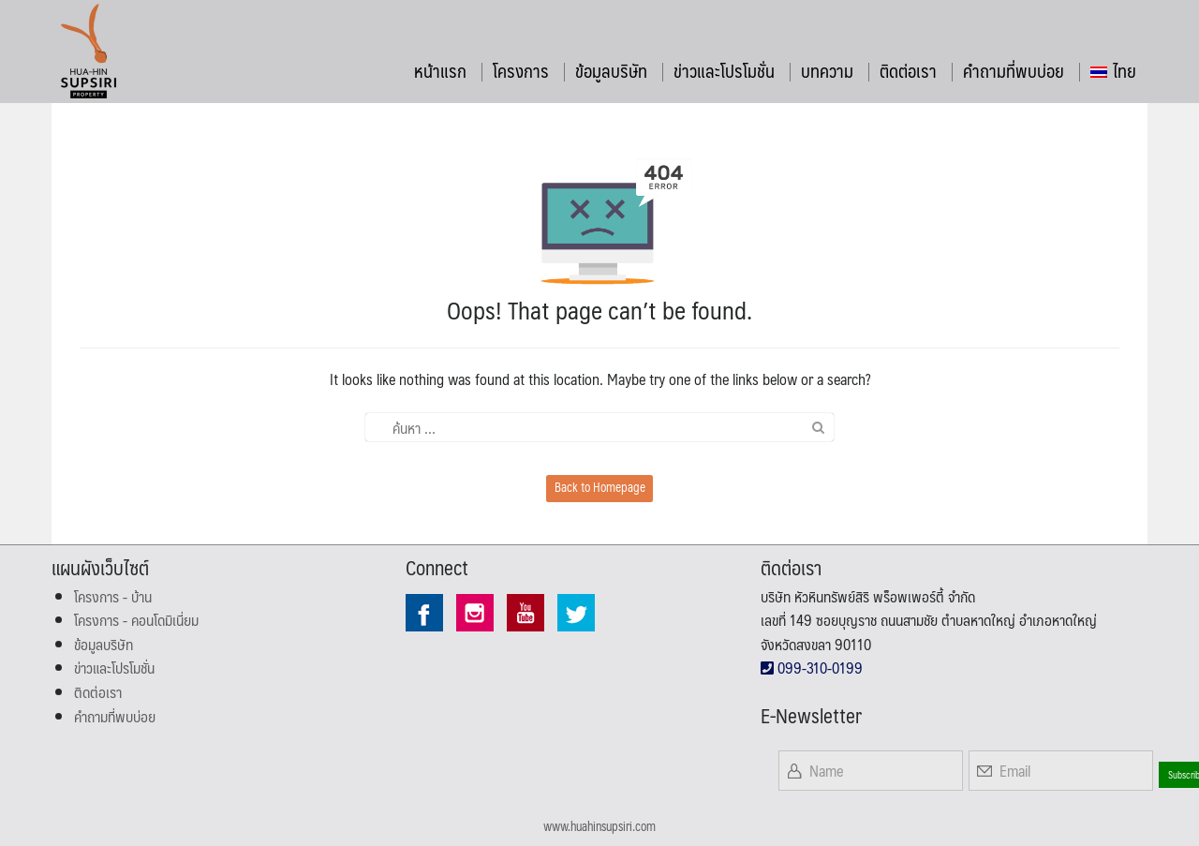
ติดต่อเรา (908, 70)
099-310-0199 (812, 667)
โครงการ (521, 70)
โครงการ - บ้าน (113, 596)
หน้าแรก (440, 70)
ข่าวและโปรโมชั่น (724, 70)
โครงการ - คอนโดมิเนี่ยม (136, 619)
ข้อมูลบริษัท (611, 70)
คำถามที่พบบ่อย (1013, 70)
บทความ (827, 70)
